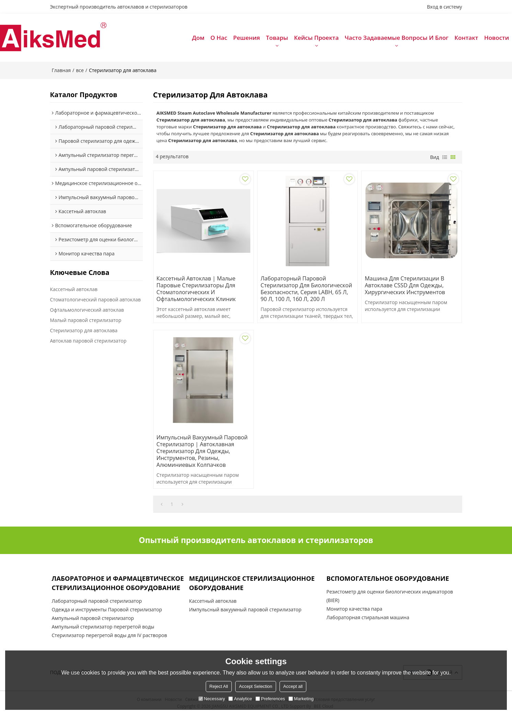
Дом (198, 38)
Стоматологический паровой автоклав (95, 299)
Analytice (240, 698)
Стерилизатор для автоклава (84, 330)
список (445, 157)
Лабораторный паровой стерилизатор (97, 601)
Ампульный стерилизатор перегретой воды (103, 626)
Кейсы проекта (316, 38)
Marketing (301, 698)
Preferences (270, 698)
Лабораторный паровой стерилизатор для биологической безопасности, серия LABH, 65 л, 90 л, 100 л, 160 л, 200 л (306, 288)
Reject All (218, 686)
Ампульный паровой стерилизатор (93, 618)
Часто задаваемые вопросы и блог (396, 38)
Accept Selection (255, 686)
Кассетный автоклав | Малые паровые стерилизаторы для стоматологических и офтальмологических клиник (196, 288)
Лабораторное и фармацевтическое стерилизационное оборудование (118, 583)
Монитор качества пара (354, 609)
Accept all (293, 686)
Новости (496, 38)
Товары (277, 38)
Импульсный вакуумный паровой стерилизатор (245, 609)
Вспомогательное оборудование (387, 578)
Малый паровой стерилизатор (86, 320)
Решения (246, 38)
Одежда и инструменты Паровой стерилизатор (107, 609)
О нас (219, 38)
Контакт (466, 38)
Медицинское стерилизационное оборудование (252, 583)
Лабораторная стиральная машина (367, 617)
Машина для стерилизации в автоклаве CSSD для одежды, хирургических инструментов (405, 285)
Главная (61, 70)
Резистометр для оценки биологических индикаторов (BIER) (389, 595)
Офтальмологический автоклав (87, 310)
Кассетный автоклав (74, 289)
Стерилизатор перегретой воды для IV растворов (109, 635)
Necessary (211, 698)
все (80, 70)
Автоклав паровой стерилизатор (88, 340)
